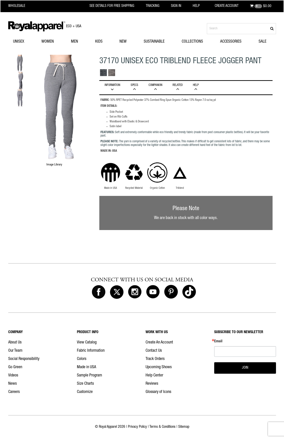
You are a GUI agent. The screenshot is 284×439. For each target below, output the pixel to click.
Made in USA (86, 367)
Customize (85, 392)
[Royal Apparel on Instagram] (135, 292)
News (12, 384)
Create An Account (159, 342)
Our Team (15, 351)
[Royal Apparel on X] (117, 292)
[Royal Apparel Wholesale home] (20, 6)
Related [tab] (177, 87)
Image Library (54, 164)
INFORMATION (112, 87)
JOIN (245, 368)
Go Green (15, 367)
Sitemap (183, 427)
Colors (81, 359)
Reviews (152, 384)
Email (218, 341)
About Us (15, 342)
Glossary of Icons (158, 392)
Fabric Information (91, 351)
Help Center (154, 375)
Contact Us (154, 351)
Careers (14, 392)
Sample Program (89, 375)
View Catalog (87, 342)
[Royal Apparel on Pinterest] (171, 292)
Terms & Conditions (162, 427)
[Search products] (241, 28)
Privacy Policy (137, 427)
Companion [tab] (155, 87)
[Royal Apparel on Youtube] (153, 292)
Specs (134, 87)
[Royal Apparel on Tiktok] (189, 292)
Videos (13, 375)
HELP (196, 87)
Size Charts (85, 384)
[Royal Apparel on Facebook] (98, 292)
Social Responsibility (23, 359)
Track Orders (155, 359)
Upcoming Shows (159, 367)
